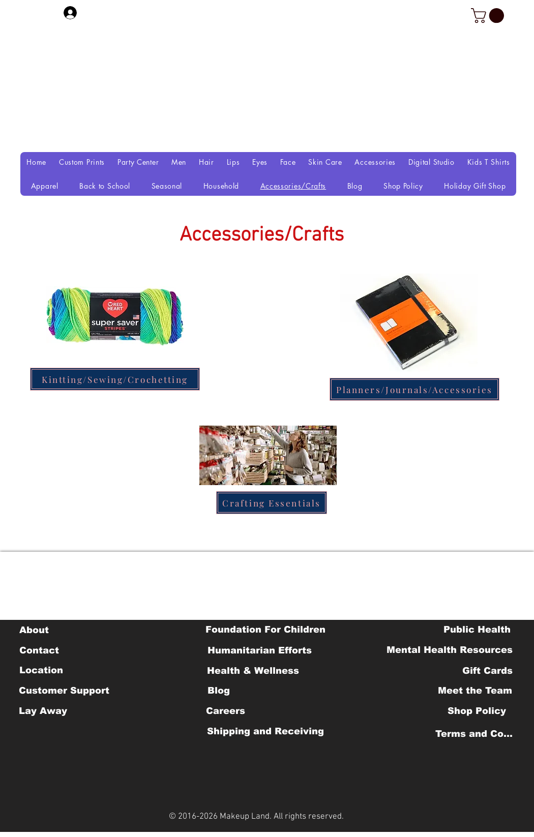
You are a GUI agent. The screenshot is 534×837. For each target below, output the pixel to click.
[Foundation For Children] (265, 629)
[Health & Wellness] (253, 671)
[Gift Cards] (487, 671)
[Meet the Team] (474, 690)
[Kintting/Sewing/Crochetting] (115, 379)
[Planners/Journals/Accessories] (414, 389)
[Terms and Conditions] (476, 734)
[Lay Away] (43, 711)
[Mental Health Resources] (449, 650)
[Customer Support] (64, 690)
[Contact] (39, 650)
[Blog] (218, 690)
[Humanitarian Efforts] (259, 650)
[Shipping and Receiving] (265, 731)
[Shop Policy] (476, 711)
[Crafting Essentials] (271, 502)
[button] (489, 15)
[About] (34, 630)
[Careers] (225, 711)
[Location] (41, 670)
